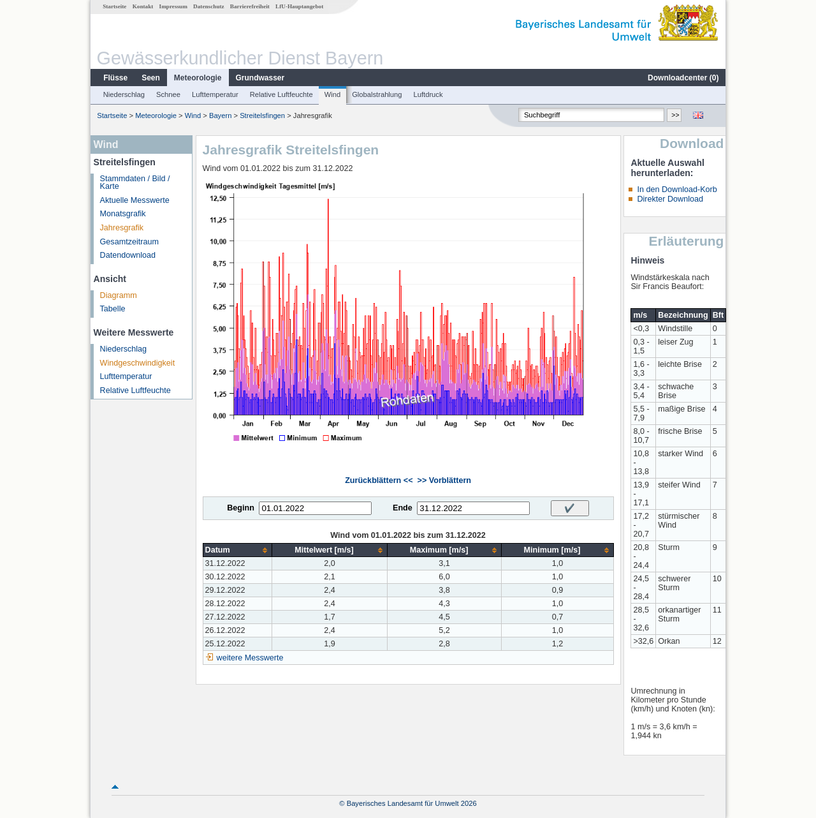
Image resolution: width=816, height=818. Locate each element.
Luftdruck (428, 94)
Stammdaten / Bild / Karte (135, 182)
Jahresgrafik (122, 227)
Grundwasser (260, 77)
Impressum (173, 6)
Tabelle (113, 308)
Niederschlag (124, 94)
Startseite (114, 6)
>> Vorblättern (444, 480)
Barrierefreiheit (250, 6)
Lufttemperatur (215, 94)
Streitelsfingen (262, 115)
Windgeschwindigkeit (137, 363)
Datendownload (128, 255)
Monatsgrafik (123, 213)
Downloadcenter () (683, 77)
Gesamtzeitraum (129, 241)
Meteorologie (198, 77)
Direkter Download (670, 199)
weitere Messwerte (250, 657)
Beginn (240, 507)
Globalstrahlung (377, 94)
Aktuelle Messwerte (135, 200)
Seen (151, 77)
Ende (402, 507)
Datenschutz (208, 6)
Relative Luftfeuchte (281, 94)
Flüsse (115, 77)
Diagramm (118, 295)
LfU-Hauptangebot (299, 6)
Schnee (168, 94)
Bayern (220, 115)
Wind (332, 94)
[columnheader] (237, 550)
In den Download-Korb (677, 189)
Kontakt (143, 6)
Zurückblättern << (378, 480)
